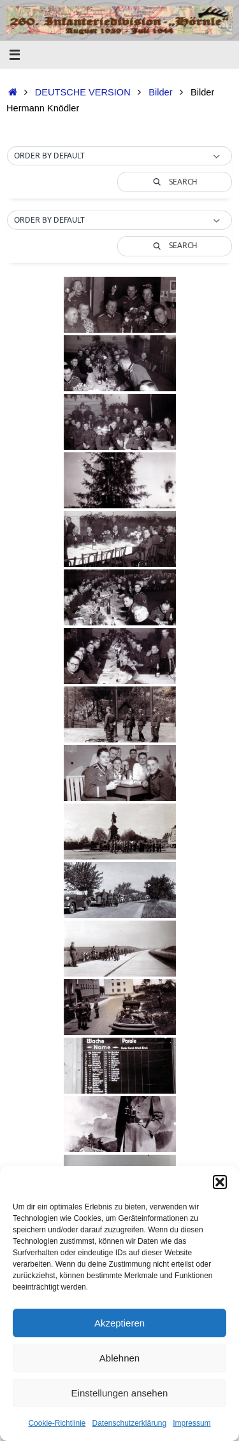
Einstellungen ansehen (119, 1393)
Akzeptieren (119, 1323)
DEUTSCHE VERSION (83, 92)
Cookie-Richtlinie (56, 1423)
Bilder (160, 92)
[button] (220, 1182)
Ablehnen (119, 1358)
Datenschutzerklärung (129, 1423)
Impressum (191, 1423)
